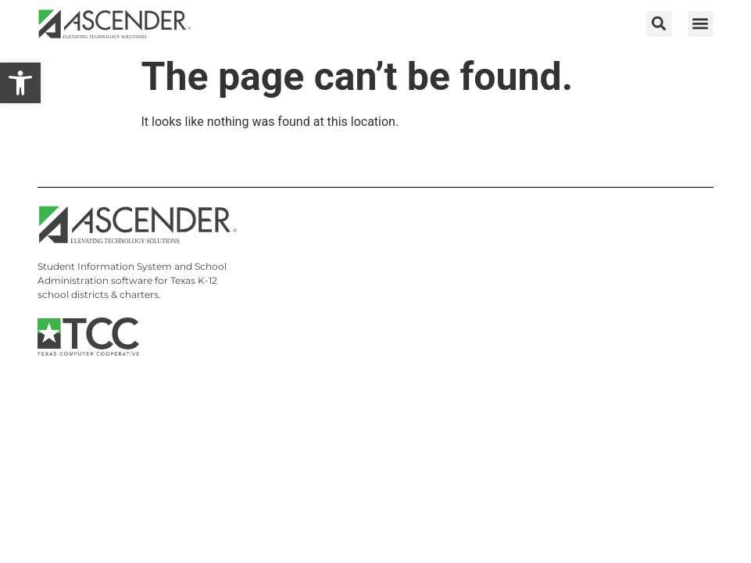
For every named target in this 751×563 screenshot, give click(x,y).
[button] (659, 24)
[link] (20, 83)
